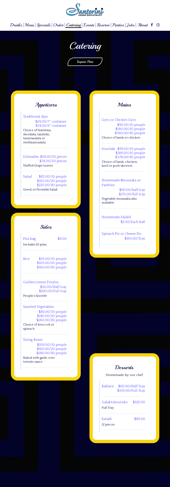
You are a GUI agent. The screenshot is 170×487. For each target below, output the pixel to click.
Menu (29, 25)
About (142, 25)
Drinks (16, 25)
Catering (73, 25)
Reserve (103, 25)
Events (89, 25)
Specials (43, 25)
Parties (118, 25)
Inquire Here (80, 62)
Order (58, 25)
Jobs (130, 25)
